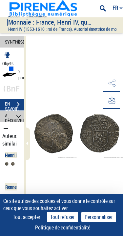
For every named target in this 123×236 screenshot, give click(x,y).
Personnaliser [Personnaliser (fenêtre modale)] (99, 217)
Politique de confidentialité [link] (62, 227)
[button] (111, 83)
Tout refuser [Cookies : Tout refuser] (62, 217)
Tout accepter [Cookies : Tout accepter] (26, 217)
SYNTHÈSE (14, 42)
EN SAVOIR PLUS (14, 105)
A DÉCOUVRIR (14, 116)
